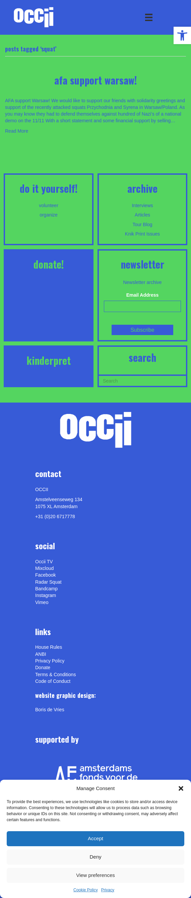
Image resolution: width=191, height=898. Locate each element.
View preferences (95, 875)
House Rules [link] (48, 647)
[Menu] (148, 17)
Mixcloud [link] (44, 568)
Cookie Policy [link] (85, 890)
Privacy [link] (107, 890)
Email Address (142, 295)
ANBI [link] (40, 654)
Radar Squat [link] (48, 582)
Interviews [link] (142, 205)
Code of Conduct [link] (52, 681)
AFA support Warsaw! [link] (95, 80)
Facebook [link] (45, 575)
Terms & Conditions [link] (55, 674)
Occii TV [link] (44, 561)
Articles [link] (142, 214)
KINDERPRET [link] (48, 360)
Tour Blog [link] (142, 224)
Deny (95, 857)
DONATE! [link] (49, 264)
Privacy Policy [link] (49, 660)
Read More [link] (16, 131)
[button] (181, 788)
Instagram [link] (45, 595)
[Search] (142, 380)
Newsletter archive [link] (142, 282)
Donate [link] (42, 667)
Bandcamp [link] (46, 588)
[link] (182, 35)
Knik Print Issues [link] (142, 234)
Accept (95, 838)
